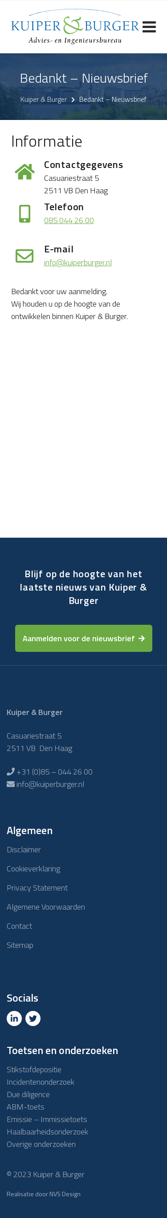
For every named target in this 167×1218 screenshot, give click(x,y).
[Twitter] (33, 1019)
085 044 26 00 (69, 220)
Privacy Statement (37, 888)
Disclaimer (24, 849)
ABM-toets (26, 1107)
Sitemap (20, 945)
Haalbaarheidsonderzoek (47, 1132)
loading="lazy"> (83, 438)
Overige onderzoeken (41, 1144)
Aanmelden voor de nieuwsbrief (79, 638)
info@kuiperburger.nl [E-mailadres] (50, 784)
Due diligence (28, 1094)
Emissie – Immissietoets (47, 1119)
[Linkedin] (15, 1019)
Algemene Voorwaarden (46, 907)
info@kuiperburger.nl (78, 262)
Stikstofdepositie (34, 1069)
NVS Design (65, 1194)
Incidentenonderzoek (40, 1082)
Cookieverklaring (33, 869)
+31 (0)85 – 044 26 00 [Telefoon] (54, 772)
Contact (19, 926)
